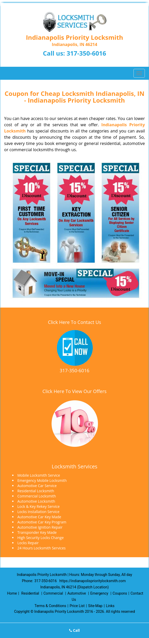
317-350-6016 (86, 53)
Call (74, 630)
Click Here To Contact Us (74, 322)
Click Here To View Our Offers (74, 391)
